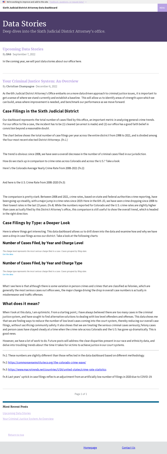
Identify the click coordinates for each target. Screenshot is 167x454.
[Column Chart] (81, 268)
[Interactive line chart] (81, 248)
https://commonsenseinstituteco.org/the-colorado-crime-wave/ (47, 362)
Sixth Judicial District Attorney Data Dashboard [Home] (30, 7)
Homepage (90, 447)
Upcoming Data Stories (23, 49)
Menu (162, 7)
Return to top (16, 434)
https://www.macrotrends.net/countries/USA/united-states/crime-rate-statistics (57, 369)
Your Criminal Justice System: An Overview (40, 81)
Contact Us (128, 447)
